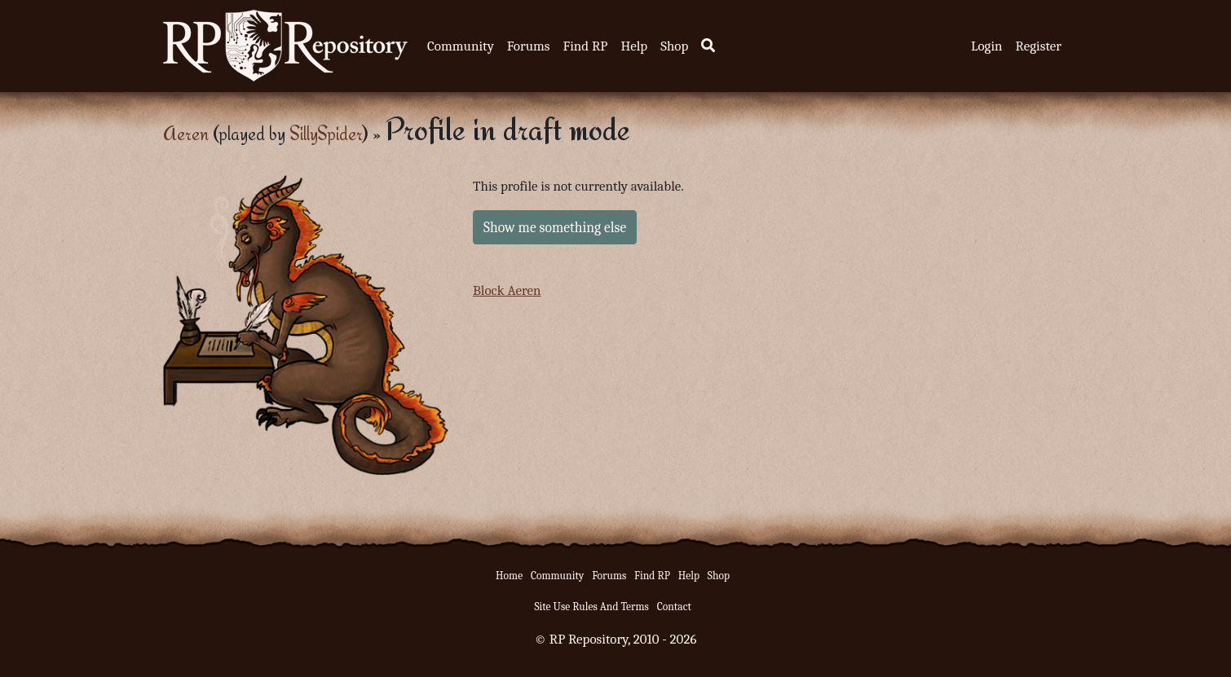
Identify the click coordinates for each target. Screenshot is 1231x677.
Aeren (186, 133)
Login (987, 46)
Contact (674, 606)
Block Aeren (506, 290)
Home (509, 575)
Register (1038, 46)
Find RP (585, 46)
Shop (674, 46)
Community (460, 46)
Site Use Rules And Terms (591, 606)
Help (633, 46)
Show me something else (554, 227)
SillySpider (325, 133)
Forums (528, 46)
